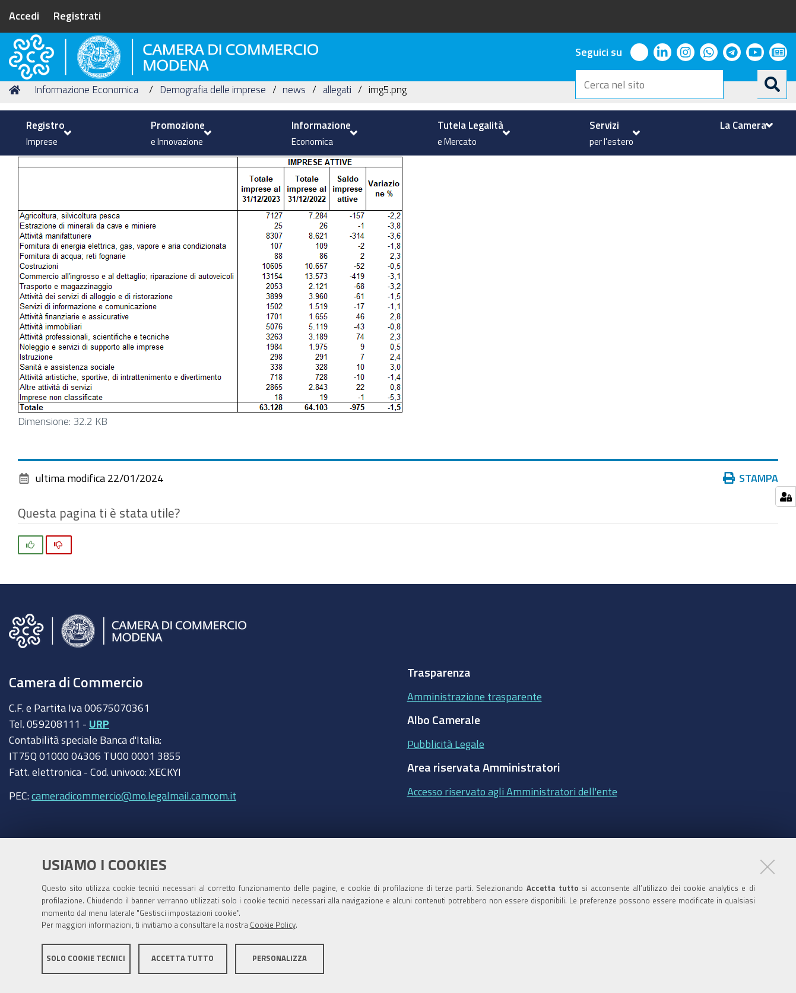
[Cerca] (772, 84)
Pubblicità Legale (445, 822)
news (294, 168)
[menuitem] (47, 133)
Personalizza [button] (279, 962)
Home (16, 168)
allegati (337, 168)
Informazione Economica (86, 168)
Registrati (77, 15)
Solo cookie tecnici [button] (85, 962)
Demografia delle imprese (213, 168)
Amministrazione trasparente (474, 774)
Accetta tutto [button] (182, 962)
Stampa (753, 556)
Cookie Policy (273, 929)
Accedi (24, 15)
